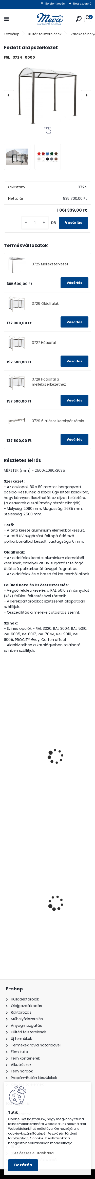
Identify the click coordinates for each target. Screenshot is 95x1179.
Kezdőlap (12, 34)
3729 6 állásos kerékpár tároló (58, 421)
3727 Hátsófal (44, 342)
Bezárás (23, 1165)
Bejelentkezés (55, 4)
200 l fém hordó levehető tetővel (39, 917)
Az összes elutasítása (34, 1153)
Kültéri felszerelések (45, 34)
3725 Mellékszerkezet (50, 264)
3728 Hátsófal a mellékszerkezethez (49, 382)
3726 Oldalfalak (45, 303)
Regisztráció (82, 4)
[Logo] (47, 19)
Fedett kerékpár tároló (29, 732)
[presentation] (9, 95)
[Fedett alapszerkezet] (47, 95)
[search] (79, 19)
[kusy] (35, 222)
